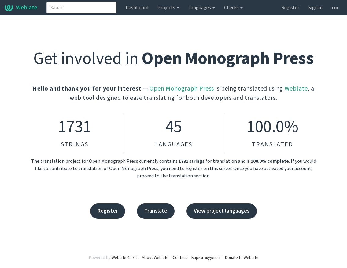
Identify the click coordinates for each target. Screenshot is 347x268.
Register (290, 7)
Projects (168, 7)
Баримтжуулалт (206, 258)
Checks (233, 7)
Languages (201, 7)
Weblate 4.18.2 (125, 258)
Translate (155, 211)
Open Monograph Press (182, 88)
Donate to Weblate (241, 258)
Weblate (21, 7)
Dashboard (137, 7)
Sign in (315, 7)
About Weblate (155, 258)
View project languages (221, 211)
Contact (180, 258)
